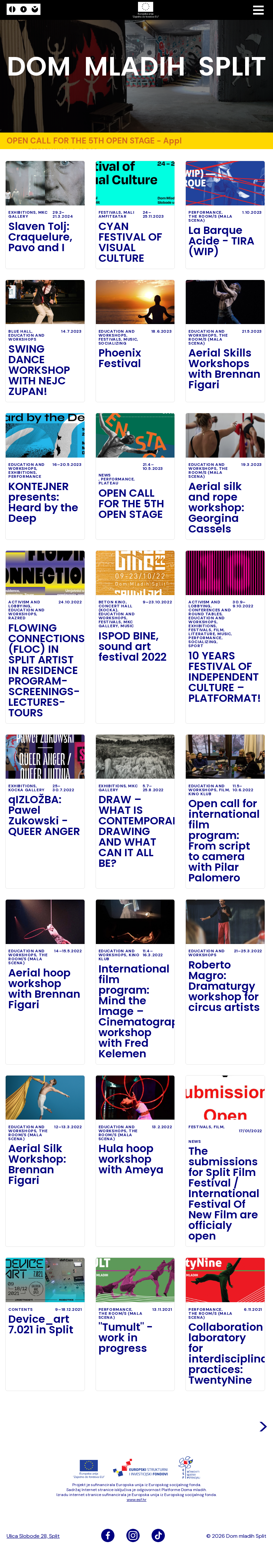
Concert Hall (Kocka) (116, 608)
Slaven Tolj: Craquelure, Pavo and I (40, 237)
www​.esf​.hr (137, 1499)
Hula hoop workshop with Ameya (131, 1159)
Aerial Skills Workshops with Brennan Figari (224, 369)
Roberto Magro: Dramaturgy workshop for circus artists (224, 986)
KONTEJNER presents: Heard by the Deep (43, 502)
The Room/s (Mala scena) (210, 218)
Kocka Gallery (26, 790)
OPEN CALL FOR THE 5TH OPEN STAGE (131, 504)
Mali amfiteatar (116, 214)
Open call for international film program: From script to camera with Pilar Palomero (224, 840)
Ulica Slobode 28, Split (33, 1536)
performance (219, 141)
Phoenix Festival (120, 358)
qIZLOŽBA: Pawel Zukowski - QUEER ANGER (44, 815)
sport (195, 645)
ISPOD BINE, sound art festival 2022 (133, 646)
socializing (113, 343)
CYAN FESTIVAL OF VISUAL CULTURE (130, 242)
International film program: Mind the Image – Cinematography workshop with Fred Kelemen (135, 1011)
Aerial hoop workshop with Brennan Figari (44, 989)
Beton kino (112, 602)
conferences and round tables (209, 612)
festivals (110, 212)
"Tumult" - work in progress (126, 1338)
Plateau (108, 483)
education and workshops (26, 337)
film (219, 630)
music (130, 339)
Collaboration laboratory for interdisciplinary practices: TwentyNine (225, 1353)
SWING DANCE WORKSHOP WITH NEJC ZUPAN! (39, 370)
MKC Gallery (28, 214)
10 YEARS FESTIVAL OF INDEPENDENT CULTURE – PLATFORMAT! (224, 676)
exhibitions (22, 212)
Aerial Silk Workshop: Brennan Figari (37, 1164)
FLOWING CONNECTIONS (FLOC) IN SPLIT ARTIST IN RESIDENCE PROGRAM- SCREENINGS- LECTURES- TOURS (45, 670)
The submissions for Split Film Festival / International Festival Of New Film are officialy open (223, 1193)
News (105, 475)
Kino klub (199, 794)
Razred (17, 618)
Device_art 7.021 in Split (40, 1324)
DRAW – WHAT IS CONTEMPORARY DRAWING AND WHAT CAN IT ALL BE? (135, 831)
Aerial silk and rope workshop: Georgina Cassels (216, 507)
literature (201, 634)
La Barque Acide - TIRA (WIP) (221, 241)
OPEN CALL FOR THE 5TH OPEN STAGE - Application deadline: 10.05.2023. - (93, 141)
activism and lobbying (24, 604)
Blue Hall (20, 331)
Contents (20, 1309)
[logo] (23, 10)
